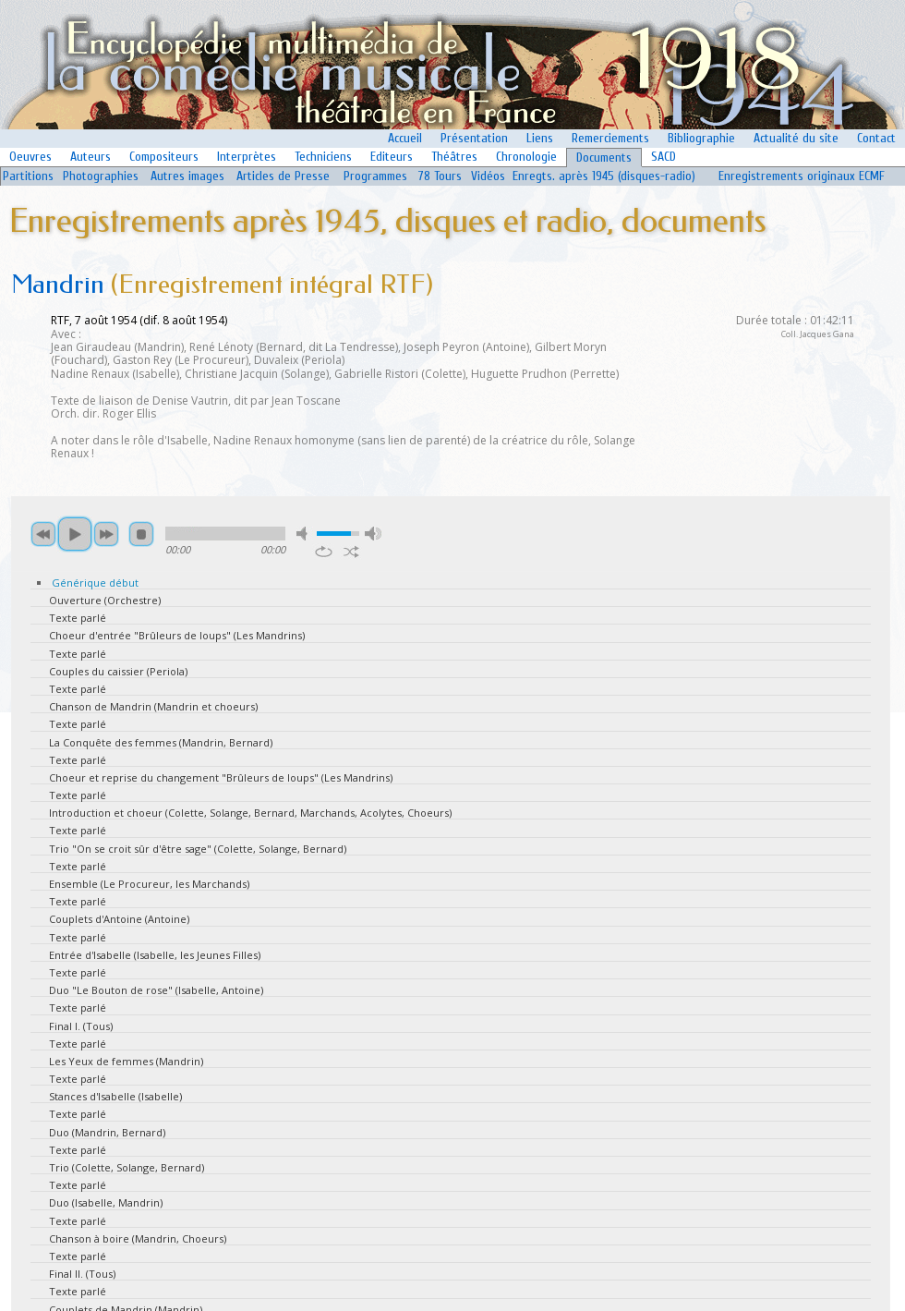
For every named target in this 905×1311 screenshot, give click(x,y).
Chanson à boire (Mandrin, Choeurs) (137, 1238)
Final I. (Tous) (81, 1026)
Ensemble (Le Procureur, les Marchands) (149, 884)
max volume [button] (373, 533)
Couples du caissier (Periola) (118, 671)
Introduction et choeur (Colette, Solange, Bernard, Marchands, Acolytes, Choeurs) (250, 812)
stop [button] (141, 534)
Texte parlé (77, 618)
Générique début (95, 582)
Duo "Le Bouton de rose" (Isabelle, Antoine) (156, 990)
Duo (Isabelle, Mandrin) (106, 1202)
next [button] (106, 534)
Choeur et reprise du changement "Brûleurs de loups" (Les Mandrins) (220, 777)
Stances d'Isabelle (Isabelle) (115, 1096)
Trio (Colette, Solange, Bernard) (126, 1167)
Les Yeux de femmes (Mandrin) (126, 1061)
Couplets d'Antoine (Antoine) (119, 919)
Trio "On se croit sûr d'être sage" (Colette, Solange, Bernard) (197, 849)
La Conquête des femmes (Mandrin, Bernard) (160, 742)
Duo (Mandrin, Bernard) (107, 1132)
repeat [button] (323, 551)
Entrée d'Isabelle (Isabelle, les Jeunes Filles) (154, 955)
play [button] (74, 534)
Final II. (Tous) (82, 1274)
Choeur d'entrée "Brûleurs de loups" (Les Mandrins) (177, 635)
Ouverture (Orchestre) (105, 600)
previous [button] (43, 534)
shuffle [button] (351, 551)
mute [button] (304, 533)
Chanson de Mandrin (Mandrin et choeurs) (153, 706)
